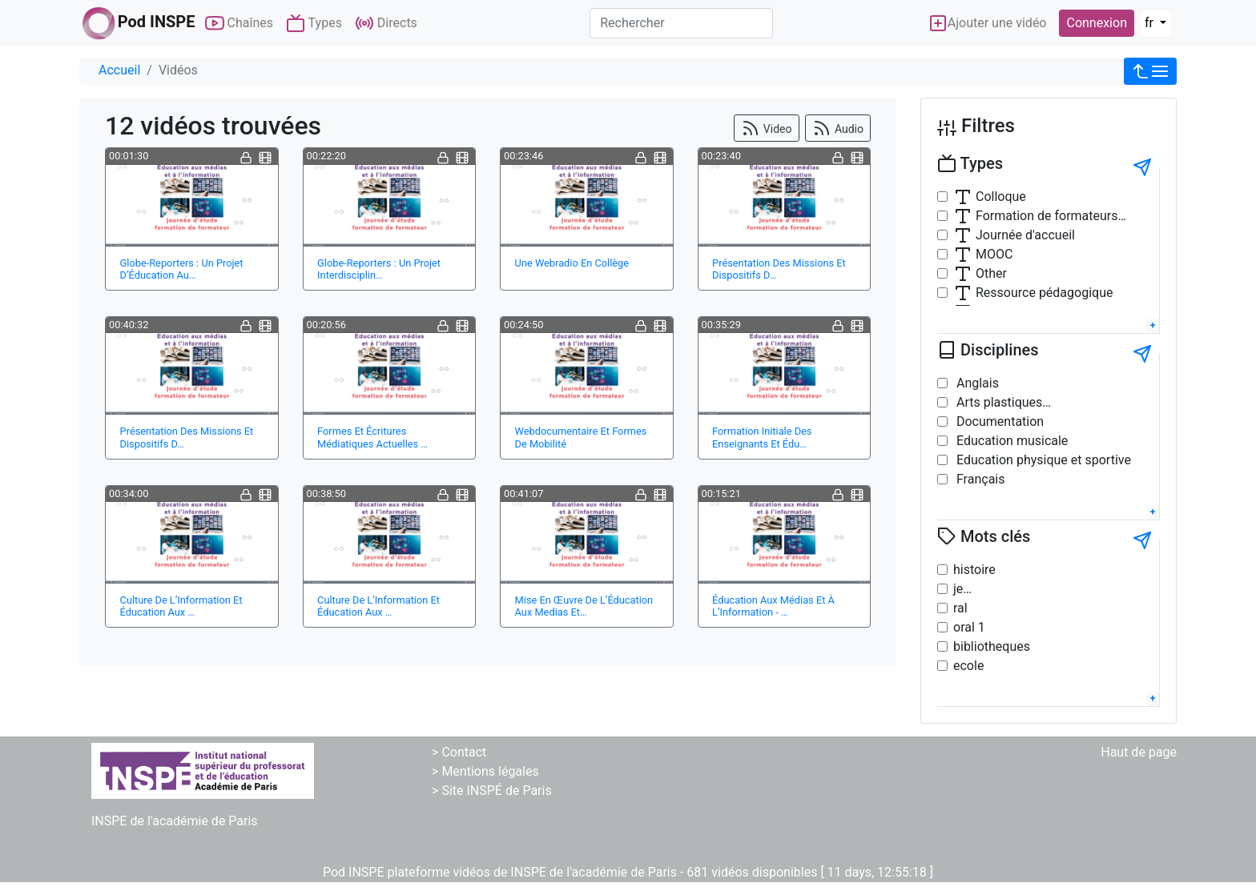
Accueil (119, 70)
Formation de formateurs (1035, 216)
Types (314, 23)
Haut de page (1139, 752)
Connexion (1096, 22)
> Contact (459, 752)
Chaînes (239, 23)
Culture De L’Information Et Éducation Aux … (181, 606)
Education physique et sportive (1042, 460)
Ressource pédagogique (1033, 293)
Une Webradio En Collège (572, 263)
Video (766, 128)
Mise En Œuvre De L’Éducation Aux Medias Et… (584, 606)
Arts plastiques (997, 402)
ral (960, 608)
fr (1151, 22)
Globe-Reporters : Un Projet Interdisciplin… (379, 269)
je (958, 588)
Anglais (976, 383)
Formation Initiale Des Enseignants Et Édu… (761, 437)
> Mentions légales (485, 771)
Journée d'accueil (1014, 235)
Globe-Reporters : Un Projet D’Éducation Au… (182, 269)
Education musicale (1010, 440)
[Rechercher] (681, 23)
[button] (1150, 71)
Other (980, 273)
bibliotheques (991, 646)
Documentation (998, 421)
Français (978, 479)
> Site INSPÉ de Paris (492, 790)
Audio (837, 128)
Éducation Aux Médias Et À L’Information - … (773, 606)
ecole (968, 665)
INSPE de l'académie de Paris (174, 821)
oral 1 (969, 627)
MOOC (982, 254)
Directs (386, 23)
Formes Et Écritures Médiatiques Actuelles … (372, 437)
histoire (974, 569)
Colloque (989, 197)
